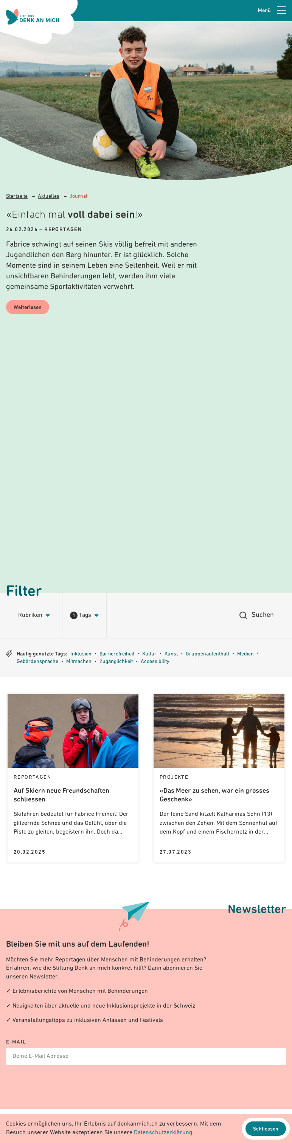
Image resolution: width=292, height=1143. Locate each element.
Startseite (17, 196)
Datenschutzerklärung (163, 1133)
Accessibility (155, 662)
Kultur (149, 654)
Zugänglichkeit (116, 662)
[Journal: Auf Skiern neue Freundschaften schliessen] (73, 778)
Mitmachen (79, 662)
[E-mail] (146, 1052)
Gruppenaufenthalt (207, 654)
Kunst (171, 654)
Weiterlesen (28, 308)
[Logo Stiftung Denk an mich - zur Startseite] (32, 17)
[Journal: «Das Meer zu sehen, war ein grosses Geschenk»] (219, 778)
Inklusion (81, 654)
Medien (245, 654)
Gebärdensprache (37, 662)
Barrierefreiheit (116, 654)
